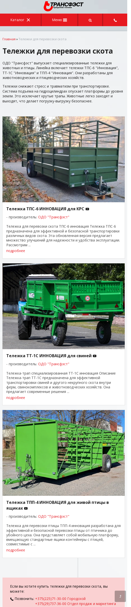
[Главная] (64, 10)
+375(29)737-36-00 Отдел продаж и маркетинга (75, 603)
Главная (9, 39)
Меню (59, 19)
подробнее (15, 250)
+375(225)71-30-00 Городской (60, 598)
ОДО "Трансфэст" (53, 217)
